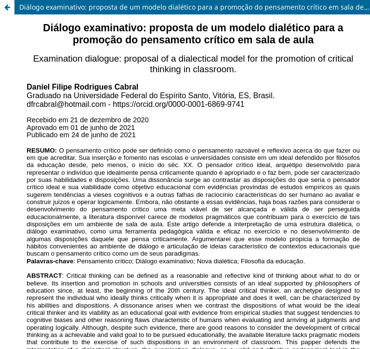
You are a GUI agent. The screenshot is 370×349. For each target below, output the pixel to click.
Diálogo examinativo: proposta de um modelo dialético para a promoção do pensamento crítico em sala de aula (194, 7)
